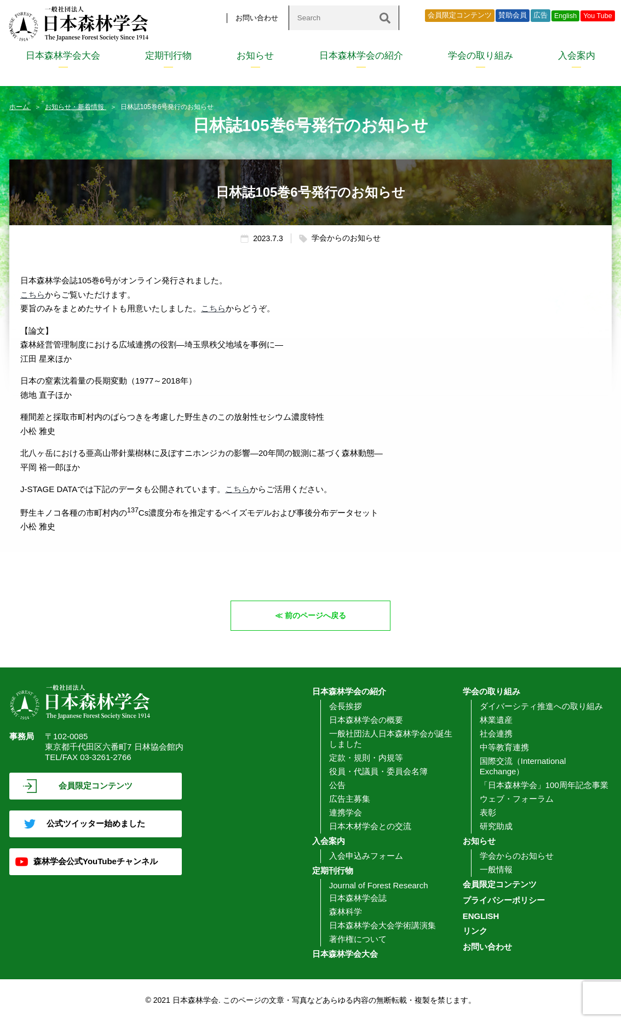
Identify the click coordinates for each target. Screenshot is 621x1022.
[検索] (385, 17)
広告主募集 (349, 798)
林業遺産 (496, 719)
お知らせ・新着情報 (75, 107)
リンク (475, 930)
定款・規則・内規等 (366, 757)
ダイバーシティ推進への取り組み (541, 706)
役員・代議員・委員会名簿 (378, 771)
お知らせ (255, 55)
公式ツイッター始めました (96, 823)
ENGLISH (481, 916)
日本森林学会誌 (358, 898)
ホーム (20, 107)
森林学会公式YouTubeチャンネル (95, 861)
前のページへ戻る (316, 615)
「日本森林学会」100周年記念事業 (544, 785)
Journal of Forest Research (378, 885)
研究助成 (496, 826)
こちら (32, 294)
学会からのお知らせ (517, 855)
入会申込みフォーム (366, 855)
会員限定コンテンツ (460, 15)
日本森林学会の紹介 (361, 55)
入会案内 (576, 55)
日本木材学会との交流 (370, 826)
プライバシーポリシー (504, 900)
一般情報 (496, 869)
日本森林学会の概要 (366, 719)
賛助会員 (512, 15)
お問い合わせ (256, 18)
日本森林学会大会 (63, 55)
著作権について (358, 939)
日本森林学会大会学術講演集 (382, 925)
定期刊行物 (168, 55)
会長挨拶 (345, 706)
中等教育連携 (504, 747)
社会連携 (496, 733)
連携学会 (345, 812)
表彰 (488, 812)
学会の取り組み (480, 55)
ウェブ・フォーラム (517, 798)
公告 (337, 785)
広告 (540, 15)
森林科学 (345, 911)
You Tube (597, 16)
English (565, 16)
